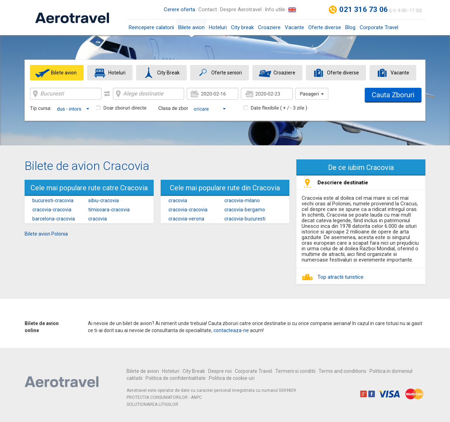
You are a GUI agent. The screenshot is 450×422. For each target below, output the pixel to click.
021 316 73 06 (363, 9)
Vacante (294, 27)
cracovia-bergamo (244, 209)
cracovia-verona (186, 219)
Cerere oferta (179, 9)
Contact (207, 9)
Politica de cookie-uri (232, 378)
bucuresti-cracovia (52, 200)
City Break (193, 371)
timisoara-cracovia (109, 209)
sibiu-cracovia (103, 200)
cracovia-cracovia (51, 209)
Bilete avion (191, 29)
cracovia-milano (242, 200)
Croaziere (269, 27)
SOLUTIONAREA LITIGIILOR (152, 404)
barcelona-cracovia (53, 219)
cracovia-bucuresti (244, 219)
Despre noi (220, 371)
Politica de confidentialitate (176, 378)
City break (242, 27)
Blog (350, 27)
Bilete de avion (143, 371)
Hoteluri (218, 27)
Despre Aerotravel (241, 9)
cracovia (97, 219)
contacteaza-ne (231, 330)
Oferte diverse (324, 27)
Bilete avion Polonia (46, 234)
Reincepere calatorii (151, 27)
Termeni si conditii (295, 371)
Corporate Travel (379, 27)
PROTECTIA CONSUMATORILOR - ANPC (164, 397)
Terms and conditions (342, 371)
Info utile (275, 9)
